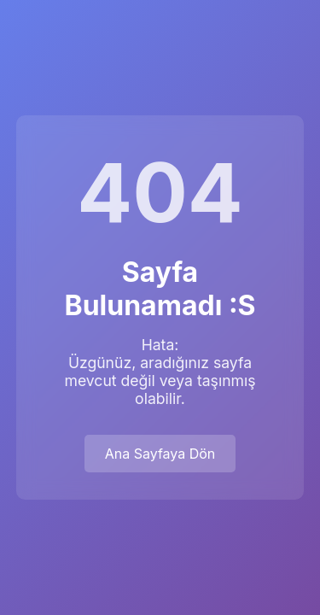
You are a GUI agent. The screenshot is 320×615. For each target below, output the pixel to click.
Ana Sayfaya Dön (160, 453)
